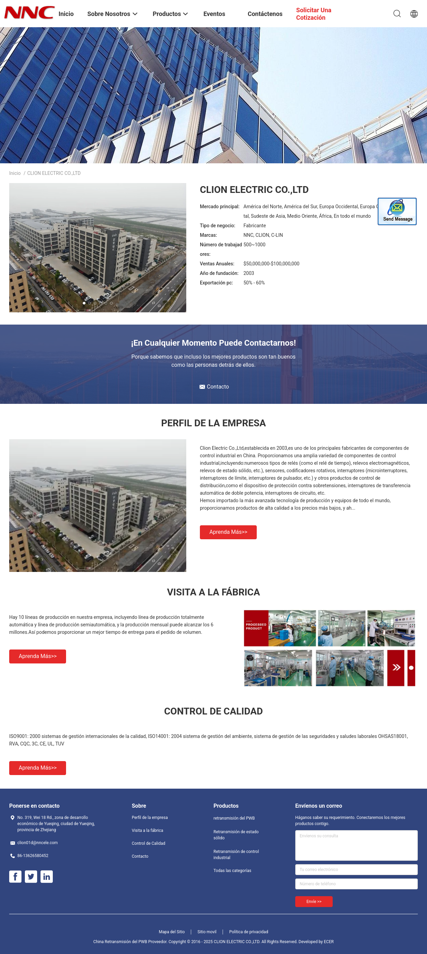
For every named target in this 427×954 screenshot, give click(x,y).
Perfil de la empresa (150, 817)
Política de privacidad (248, 932)
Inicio (15, 173)
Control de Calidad (148, 843)
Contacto (140, 856)
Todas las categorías (232, 870)
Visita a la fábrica (147, 830)
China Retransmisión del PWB (120, 941)
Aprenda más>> (228, 532)
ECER (329, 941)
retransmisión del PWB (234, 818)
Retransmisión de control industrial (236, 854)
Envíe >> (313, 901)
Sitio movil (207, 932)
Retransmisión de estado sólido (236, 834)
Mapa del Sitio (172, 932)
